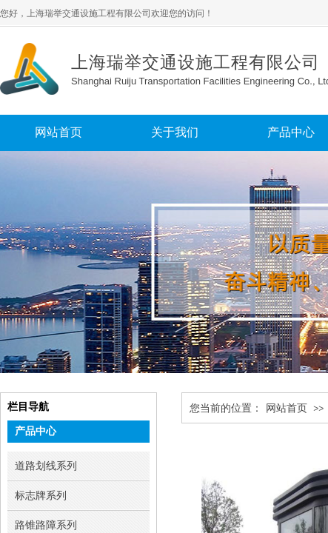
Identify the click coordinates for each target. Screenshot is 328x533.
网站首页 (286, 408)
